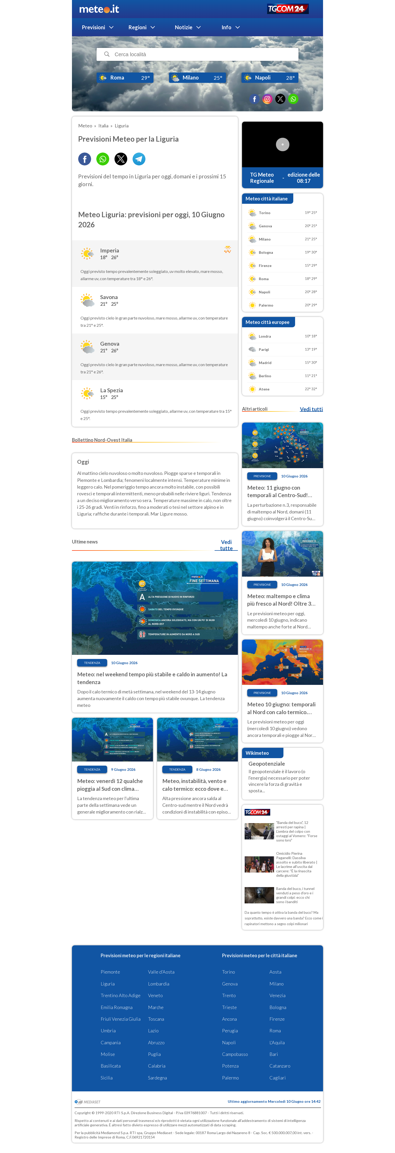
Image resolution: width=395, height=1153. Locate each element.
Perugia (230, 1030)
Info (226, 27)
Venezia (277, 995)
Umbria (108, 1030)
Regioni (137, 27)
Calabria (156, 1066)
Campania (111, 1042)
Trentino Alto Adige (121, 995)
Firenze (277, 1019)
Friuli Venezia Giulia (121, 1019)
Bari (273, 1054)
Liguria (108, 984)
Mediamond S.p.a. (115, 1132)
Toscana (156, 1019)
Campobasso (235, 1054)
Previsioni (93, 27)
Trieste (229, 1007)
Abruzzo (156, 1042)
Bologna (277, 1007)
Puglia (154, 1054)
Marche (156, 1007)
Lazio (153, 1030)
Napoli (229, 1042)
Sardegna (157, 1078)
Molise (108, 1054)
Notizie (183, 27)
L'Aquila (277, 1042)
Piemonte (110, 972)
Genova (230, 984)
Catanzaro (279, 1066)
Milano (276, 984)
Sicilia (107, 1078)
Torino (228, 972)
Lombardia (158, 984)
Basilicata (111, 1066)
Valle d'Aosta (161, 972)
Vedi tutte (226, 545)
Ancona (229, 1019)
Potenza (230, 1066)
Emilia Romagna (117, 1007)
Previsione (262, 476)
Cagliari (277, 1078)
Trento (229, 995)
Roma (275, 1030)
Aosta (275, 972)
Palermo (230, 1078)
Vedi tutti (311, 409)
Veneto (155, 995)
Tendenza (92, 663)
